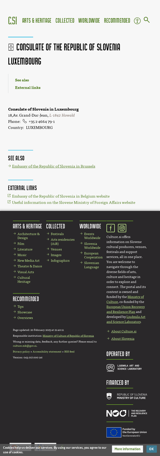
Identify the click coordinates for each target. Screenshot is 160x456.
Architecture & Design (29, 236)
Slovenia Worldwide (92, 246)
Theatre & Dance (30, 266)
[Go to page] (146, 20)
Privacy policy (21, 351)
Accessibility (137, 20)
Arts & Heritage (37, 20)
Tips (21, 307)
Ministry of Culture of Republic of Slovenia (68, 336)
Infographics (60, 261)
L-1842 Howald (62, 115)
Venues (56, 249)
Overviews (25, 318)
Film (21, 244)
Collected (65, 20)
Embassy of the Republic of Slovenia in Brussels (53, 166)
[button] (127, 449)
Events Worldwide (92, 236)
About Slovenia (122, 339)
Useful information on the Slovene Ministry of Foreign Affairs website (73, 202)
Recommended (117, 20)
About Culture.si (123, 331)
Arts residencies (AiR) (63, 241)
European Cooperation (93, 255)
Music (22, 255)
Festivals (57, 234)
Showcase (25, 312)
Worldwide (89, 20)
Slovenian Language (91, 265)
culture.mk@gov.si (24, 346)
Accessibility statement (47, 351)
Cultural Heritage (24, 280)
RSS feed (69, 351)
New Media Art (29, 261)
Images (56, 255)
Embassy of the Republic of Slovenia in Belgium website (61, 196)
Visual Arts (26, 272)
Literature (25, 249)
